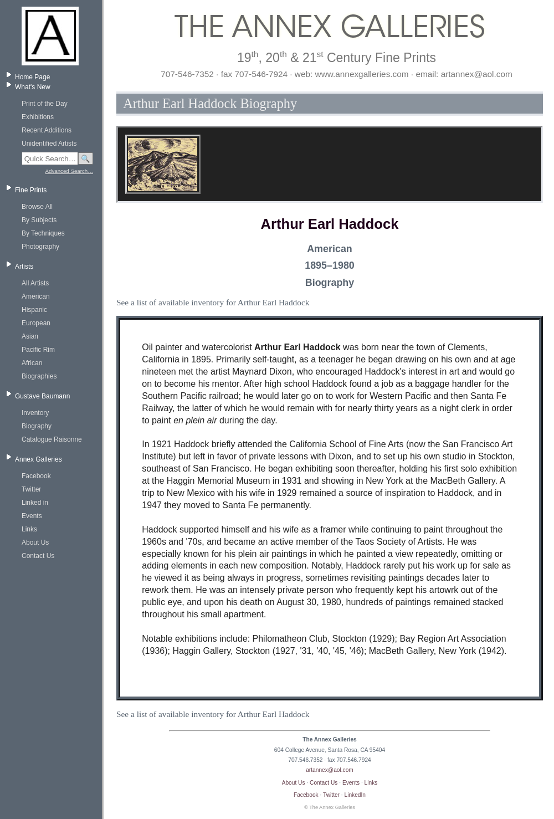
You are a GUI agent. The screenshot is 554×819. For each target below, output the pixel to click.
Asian (30, 336)
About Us (35, 542)
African (32, 363)
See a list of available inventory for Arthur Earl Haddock (212, 302)
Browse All (37, 207)
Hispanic (34, 310)
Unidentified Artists (49, 143)
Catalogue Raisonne (52, 439)
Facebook (36, 476)
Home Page (32, 77)
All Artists (35, 283)
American (36, 296)
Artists (24, 266)
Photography (40, 246)
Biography (37, 426)
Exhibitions (38, 117)
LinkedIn (355, 795)
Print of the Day (45, 104)
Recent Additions (46, 130)
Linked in (35, 502)
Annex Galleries (38, 459)
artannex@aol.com (329, 770)
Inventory (35, 413)
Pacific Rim (38, 350)
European (36, 323)
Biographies (39, 376)
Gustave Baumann (42, 396)
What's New (32, 87)
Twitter (31, 489)
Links (29, 529)
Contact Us (38, 556)
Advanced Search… (69, 171)
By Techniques (43, 233)
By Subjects (39, 220)
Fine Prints (31, 190)
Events (32, 516)
